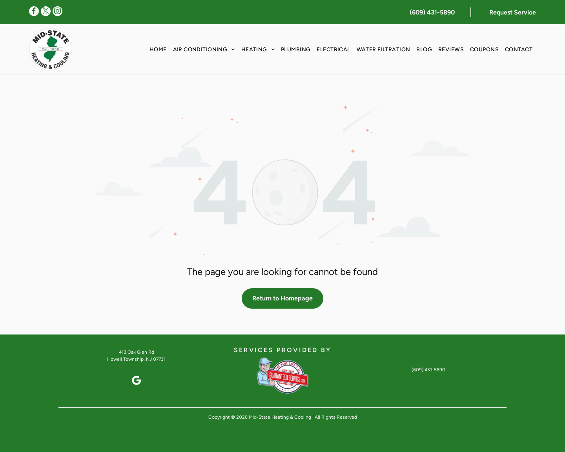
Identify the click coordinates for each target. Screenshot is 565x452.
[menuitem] (158, 49)
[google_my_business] (136, 381)
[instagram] (57, 12)
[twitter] (46, 12)
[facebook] (34, 12)
